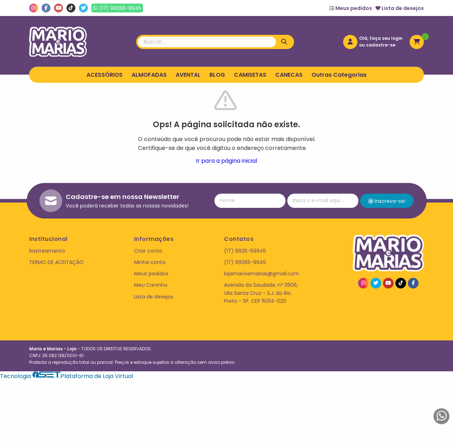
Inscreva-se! (387, 201)
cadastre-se (380, 45)
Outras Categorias (339, 75)
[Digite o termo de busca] (207, 42)
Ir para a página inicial (226, 161)
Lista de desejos (399, 8)
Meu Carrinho (150, 285)
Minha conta (149, 262)
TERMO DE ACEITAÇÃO (56, 262)
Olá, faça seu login (381, 38)
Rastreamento (47, 250)
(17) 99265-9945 (245, 262)
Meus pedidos (350, 8)
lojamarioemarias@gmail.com (261, 273)
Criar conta (148, 250)
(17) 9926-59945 (245, 250)
